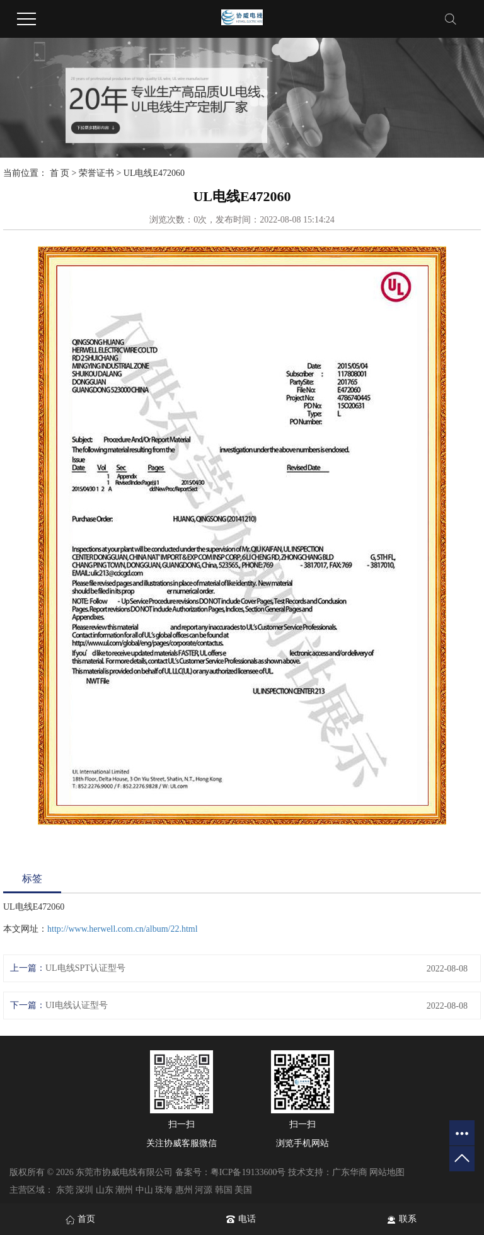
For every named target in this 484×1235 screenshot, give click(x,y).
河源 (203, 1190)
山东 (104, 1190)
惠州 (184, 1190)
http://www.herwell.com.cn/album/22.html (122, 929)
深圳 (84, 1190)
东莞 (65, 1190)
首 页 (60, 173)
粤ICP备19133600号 (248, 1172)
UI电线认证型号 (76, 1005)
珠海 (164, 1190)
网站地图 (387, 1172)
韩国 (224, 1190)
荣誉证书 (96, 173)
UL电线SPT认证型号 (85, 968)
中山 (144, 1190)
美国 (243, 1190)
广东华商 (349, 1172)
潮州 (124, 1190)
